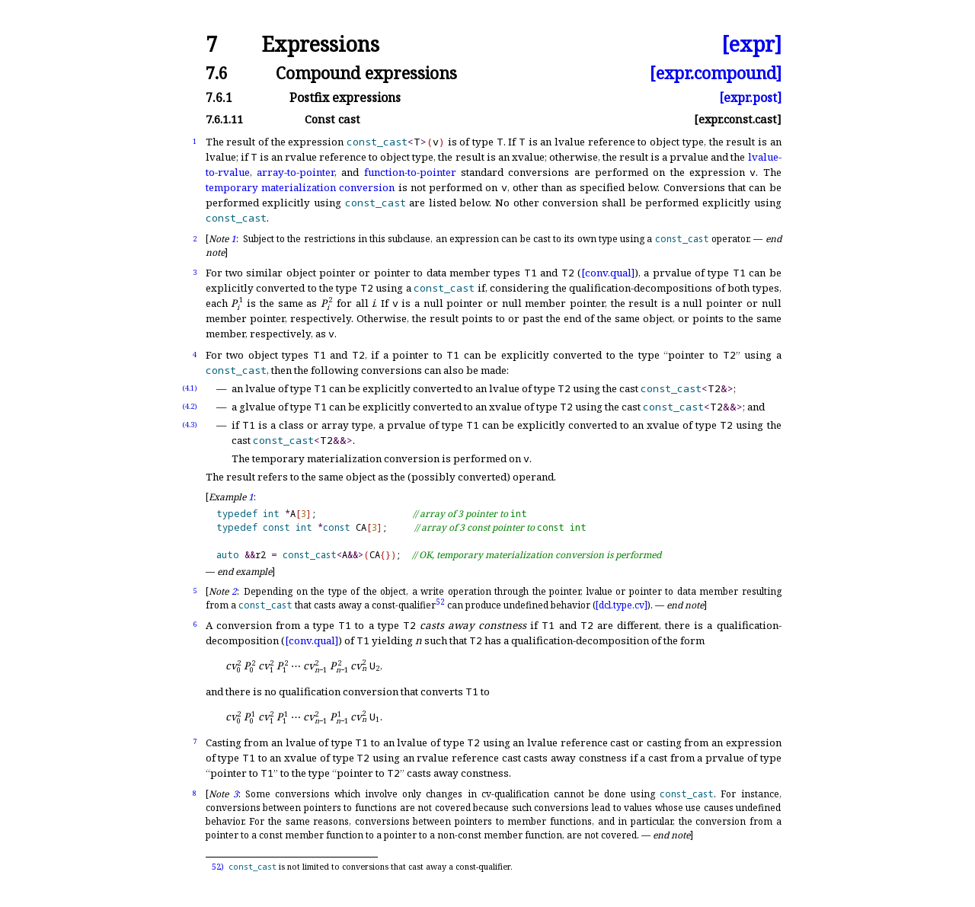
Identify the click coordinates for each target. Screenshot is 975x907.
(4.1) (190, 388)
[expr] (751, 44)
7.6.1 (219, 97)
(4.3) (190, 425)
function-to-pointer (410, 172)
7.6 (217, 73)
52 (440, 601)
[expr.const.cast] (738, 119)
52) (218, 866)
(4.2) (190, 406)
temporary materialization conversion (300, 187)
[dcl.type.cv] (621, 605)
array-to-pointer (295, 172)
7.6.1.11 (224, 119)
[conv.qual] (608, 272)
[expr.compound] (716, 73)
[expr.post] (750, 97)
